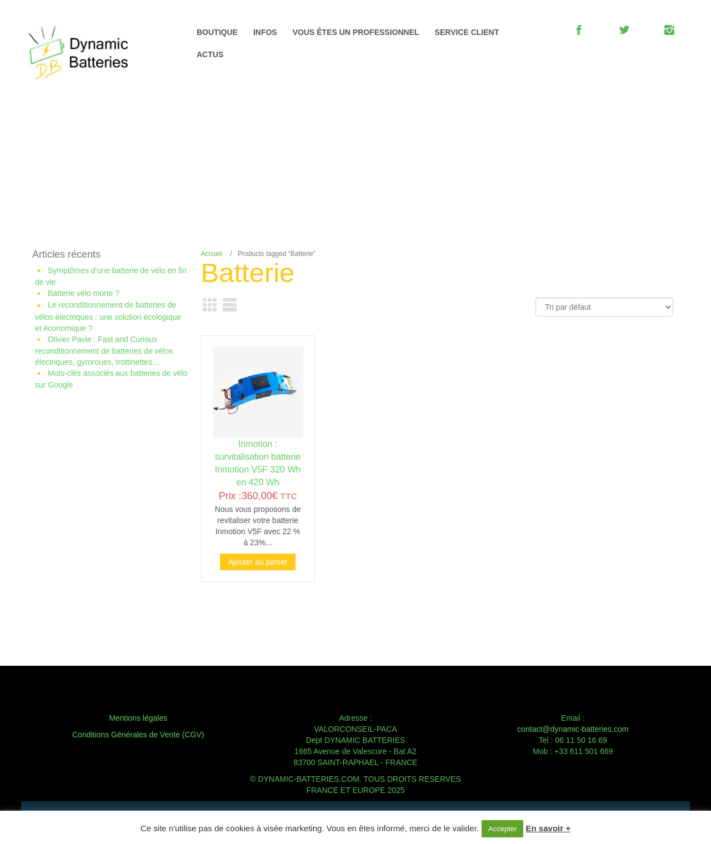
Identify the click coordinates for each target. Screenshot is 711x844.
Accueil (212, 254)
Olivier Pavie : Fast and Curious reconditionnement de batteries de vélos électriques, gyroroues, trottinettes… (104, 350)
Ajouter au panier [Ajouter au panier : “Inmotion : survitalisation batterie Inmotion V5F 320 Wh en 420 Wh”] (258, 561)
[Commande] (604, 307)
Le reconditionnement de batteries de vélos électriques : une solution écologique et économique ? (108, 316)
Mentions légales (138, 718)
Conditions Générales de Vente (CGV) (138, 734)
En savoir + (548, 828)
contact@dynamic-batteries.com (572, 729)
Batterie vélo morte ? (83, 293)
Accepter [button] (502, 829)
